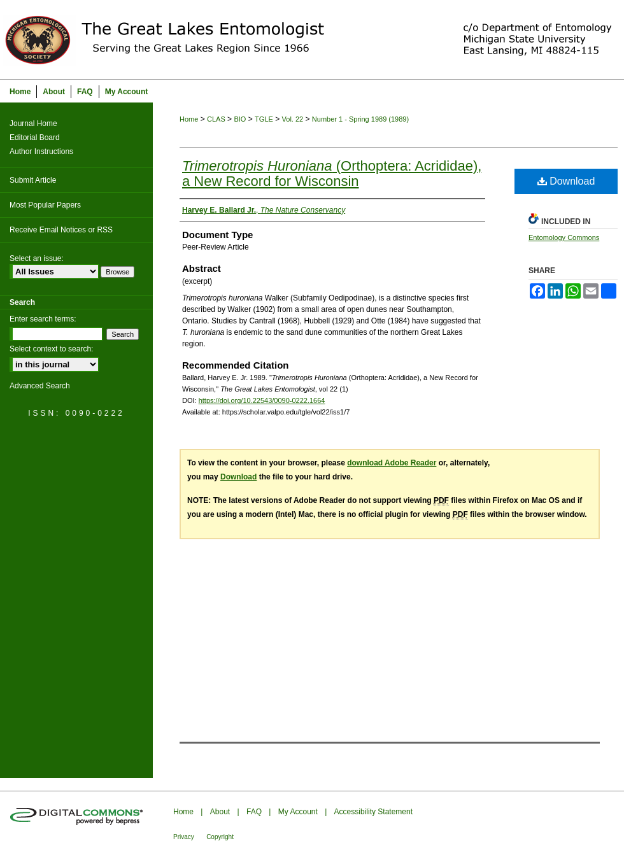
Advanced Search (40, 385)
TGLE (264, 119)
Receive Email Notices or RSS (61, 229)
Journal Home (33, 123)
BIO (240, 119)
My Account (298, 811)
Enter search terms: (43, 318)
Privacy (183, 836)
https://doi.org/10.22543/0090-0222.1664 (262, 400)
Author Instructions (41, 151)
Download (566, 181)
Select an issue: (37, 258)
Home (189, 119)
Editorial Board (35, 137)
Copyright (220, 836)
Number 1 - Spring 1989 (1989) (360, 119)
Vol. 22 (293, 119)
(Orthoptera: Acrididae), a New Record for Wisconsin (331, 173)
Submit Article (33, 180)
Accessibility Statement (373, 811)
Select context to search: (51, 348)
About (220, 811)
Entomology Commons (563, 237)
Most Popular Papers (45, 205)
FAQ (254, 811)
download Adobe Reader (391, 462)
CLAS (216, 119)
